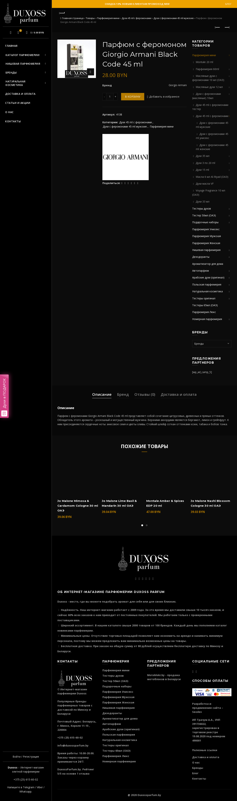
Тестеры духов (201, 208)
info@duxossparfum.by (73, 745)
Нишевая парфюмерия (23, 63)
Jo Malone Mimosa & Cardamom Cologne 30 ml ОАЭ (77, 505)
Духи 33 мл (202, 201)
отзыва (84, 773)
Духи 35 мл (202, 156)
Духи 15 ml (202, 169)
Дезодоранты (200, 257)
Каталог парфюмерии (22, 55)
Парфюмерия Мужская (206, 236)
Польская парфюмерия (206, 284)
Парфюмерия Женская (206, 243)
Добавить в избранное (164, 96)
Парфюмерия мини (108, 18)
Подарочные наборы (205, 222)
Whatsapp (25, 791)
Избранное (20, 31)
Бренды (11, 72)
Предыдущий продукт (218, 27)
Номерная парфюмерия (207, 319)
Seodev (197, 712)
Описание (101, 394)
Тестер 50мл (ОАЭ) (204, 215)
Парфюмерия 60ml (207, 69)
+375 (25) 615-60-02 (26, 779)
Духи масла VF (205, 183)
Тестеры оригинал (203, 298)
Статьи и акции (17, 103)
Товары (90, 18)
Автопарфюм (200, 270)
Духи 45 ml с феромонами (136, 18)
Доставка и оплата (20, 94)
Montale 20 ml (204, 62)
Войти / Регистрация (26, 756)
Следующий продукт (227, 27)
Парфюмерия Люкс (204, 312)
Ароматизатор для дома (207, 264)
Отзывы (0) (144, 394)
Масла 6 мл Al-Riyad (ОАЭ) (212, 176)
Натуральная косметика (16, 83)
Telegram (28, 787)
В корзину (133, 96)
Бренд (123, 394)
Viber (40, 787)
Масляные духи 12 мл (209, 87)
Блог (228, 4)
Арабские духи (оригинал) (208, 277)
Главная (11, 45)
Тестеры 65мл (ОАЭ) (205, 305)
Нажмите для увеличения (90, 71)
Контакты (13, 121)
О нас (9, 112)
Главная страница (73, 18)
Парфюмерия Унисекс (206, 229)
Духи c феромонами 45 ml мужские (173, 18)
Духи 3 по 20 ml (205, 163)
